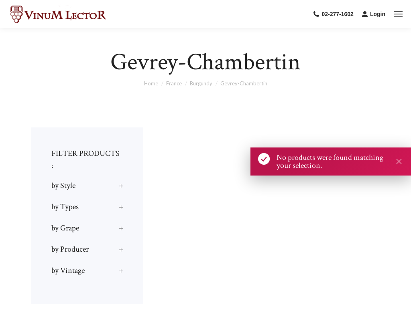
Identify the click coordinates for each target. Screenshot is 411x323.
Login (373, 14)
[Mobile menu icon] (398, 14)
